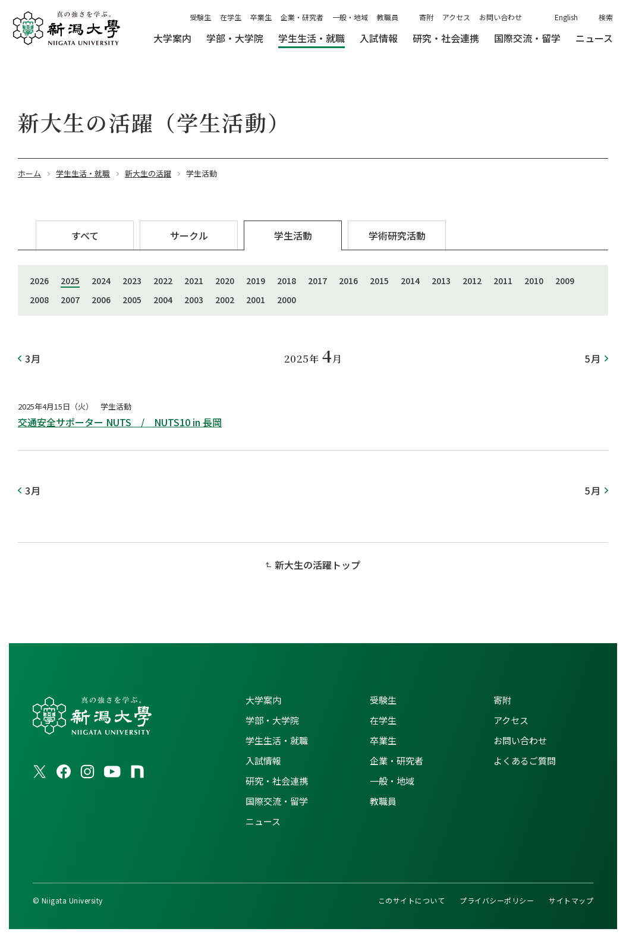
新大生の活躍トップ (317, 565)
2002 (224, 300)
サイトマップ (571, 900)
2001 (255, 300)
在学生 (230, 17)
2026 (39, 281)
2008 (39, 300)
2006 (101, 300)
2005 (131, 300)
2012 (472, 281)
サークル (189, 235)
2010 (533, 281)
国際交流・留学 (277, 801)
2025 (70, 281)
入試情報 (263, 760)
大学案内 (263, 700)
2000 (286, 300)
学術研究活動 (397, 235)
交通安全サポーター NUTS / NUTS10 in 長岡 (120, 422)
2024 (101, 281)
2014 (410, 281)
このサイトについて (411, 900)
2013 (441, 281)
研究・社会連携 (277, 781)
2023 (131, 281)
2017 (317, 281)
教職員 (387, 17)
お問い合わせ (500, 17)
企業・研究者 (302, 17)
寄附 (426, 17)
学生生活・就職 (277, 740)
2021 (193, 281)
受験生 (200, 17)
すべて (85, 235)
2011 (502, 281)
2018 (286, 281)
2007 (70, 300)
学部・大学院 (272, 720)
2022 (162, 281)
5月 (592, 358)
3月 (33, 358)
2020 (224, 281)
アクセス (456, 17)
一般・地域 (350, 17)
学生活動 (293, 235)
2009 (564, 281)
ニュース (263, 821)
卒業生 (261, 17)
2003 (193, 300)
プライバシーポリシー (497, 900)
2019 (255, 281)
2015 (379, 281)
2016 (348, 281)
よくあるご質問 (524, 760)
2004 (162, 300)
